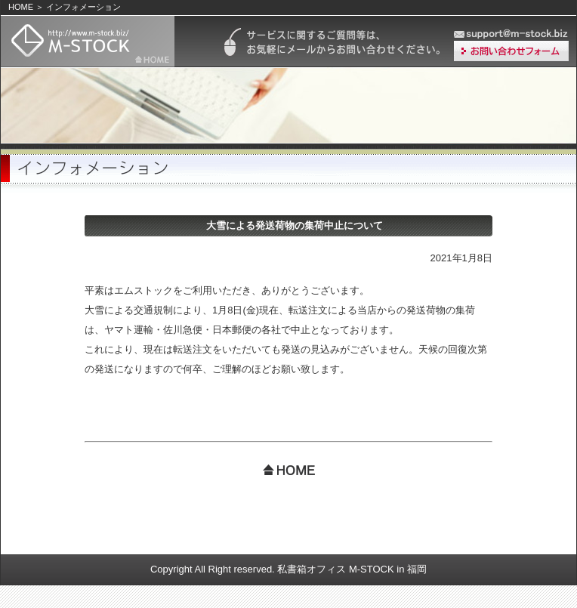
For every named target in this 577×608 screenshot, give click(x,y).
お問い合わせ (511, 51)
